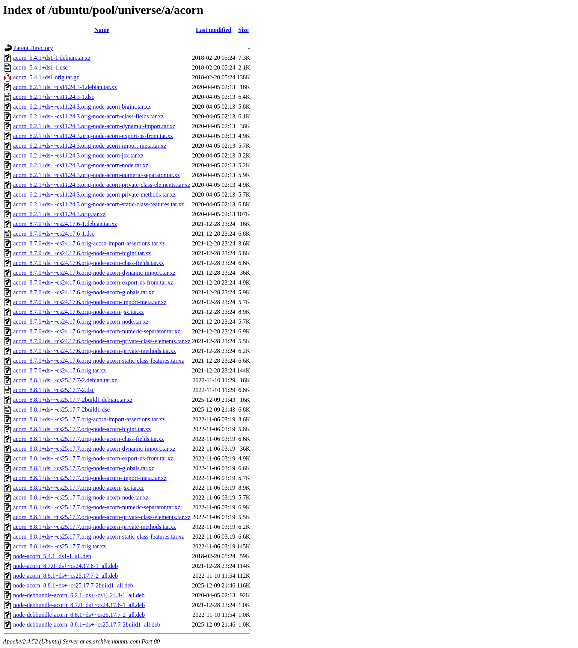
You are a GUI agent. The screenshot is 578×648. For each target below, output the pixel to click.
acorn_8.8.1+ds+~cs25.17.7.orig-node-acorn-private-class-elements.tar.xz (101, 517)
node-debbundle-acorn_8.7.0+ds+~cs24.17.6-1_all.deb (79, 605)
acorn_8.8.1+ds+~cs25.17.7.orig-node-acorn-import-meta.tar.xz (89, 478)
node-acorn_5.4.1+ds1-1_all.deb (52, 556)
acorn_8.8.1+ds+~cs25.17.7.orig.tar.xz (59, 546)
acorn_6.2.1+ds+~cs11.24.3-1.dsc (53, 97)
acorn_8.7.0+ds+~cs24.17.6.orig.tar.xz (59, 370)
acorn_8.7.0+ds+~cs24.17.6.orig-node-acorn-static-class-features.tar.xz (98, 360)
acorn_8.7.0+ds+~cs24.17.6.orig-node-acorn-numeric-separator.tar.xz (96, 331)
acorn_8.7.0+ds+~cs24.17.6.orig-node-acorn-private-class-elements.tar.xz (101, 341)
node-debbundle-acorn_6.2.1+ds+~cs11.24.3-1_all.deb (79, 595)
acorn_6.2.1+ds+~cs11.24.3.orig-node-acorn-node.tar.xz (80, 165)
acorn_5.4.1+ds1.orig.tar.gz (46, 77)
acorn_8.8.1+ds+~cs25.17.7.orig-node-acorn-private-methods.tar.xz (94, 527)
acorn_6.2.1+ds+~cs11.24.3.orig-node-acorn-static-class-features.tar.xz (98, 204)
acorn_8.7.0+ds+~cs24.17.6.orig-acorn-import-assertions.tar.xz (89, 243)
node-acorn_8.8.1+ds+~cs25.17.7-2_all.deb (65, 575)
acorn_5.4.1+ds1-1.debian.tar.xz (52, 58)
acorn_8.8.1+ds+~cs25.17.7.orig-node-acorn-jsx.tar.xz (78, 487)
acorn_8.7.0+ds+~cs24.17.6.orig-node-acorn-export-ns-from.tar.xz (93, 282)
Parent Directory (33, 48)
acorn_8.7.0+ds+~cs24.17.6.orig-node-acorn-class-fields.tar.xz (88, 263)
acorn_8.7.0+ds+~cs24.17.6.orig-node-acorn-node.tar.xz (80, 321)
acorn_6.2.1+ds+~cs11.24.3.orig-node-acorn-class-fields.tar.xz (88, 116)
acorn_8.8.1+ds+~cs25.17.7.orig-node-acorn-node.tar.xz (80, 497)
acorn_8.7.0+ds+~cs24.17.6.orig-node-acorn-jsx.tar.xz (78, 312)
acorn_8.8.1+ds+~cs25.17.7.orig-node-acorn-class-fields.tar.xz (88, 439)
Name (101, 30)
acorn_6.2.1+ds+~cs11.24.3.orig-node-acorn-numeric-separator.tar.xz (96, 175)
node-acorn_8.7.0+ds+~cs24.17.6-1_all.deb (65, 566)
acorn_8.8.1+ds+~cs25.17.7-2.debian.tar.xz (65, 380)
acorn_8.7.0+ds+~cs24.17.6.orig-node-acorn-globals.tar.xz (83, 292)
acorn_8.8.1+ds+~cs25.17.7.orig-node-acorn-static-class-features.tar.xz (98, 536)
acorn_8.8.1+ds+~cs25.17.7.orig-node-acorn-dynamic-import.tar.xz (94, 448)
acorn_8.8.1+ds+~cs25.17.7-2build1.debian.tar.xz (73, 400)
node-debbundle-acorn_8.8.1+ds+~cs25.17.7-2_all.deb (79, 615)
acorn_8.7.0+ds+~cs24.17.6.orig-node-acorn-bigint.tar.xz (82, 253)
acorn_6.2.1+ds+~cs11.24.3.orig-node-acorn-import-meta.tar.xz (89, 145)
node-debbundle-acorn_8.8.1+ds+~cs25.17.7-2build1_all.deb (86, 624)
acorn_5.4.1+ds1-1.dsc (40, 67)
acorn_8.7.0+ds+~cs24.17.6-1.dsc (53, 233)
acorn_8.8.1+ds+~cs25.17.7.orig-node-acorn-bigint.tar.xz (82, 429)
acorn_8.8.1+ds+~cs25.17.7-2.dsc (53, 390)
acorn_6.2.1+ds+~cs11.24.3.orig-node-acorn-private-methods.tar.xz (94, 194)
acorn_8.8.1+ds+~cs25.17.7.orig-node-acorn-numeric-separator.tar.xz (96, 507)
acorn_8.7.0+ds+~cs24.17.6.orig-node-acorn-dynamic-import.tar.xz (94, 272)
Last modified (214, 30)
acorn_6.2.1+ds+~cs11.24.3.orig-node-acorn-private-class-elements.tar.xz (101, 185)
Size (243, 30)
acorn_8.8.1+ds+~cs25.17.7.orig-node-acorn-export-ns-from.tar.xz (93, 458)
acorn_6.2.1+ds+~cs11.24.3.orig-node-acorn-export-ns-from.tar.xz (93, 136)
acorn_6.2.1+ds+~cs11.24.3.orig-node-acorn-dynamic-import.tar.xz (94, 126)
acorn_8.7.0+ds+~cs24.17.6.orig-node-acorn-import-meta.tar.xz (89, 302)
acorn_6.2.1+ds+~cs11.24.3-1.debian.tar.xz (65, 87)
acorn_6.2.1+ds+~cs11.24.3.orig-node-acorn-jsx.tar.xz (78, 155)
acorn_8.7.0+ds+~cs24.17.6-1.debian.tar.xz (65, 224)
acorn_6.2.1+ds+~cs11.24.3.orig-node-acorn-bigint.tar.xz (82, 106)
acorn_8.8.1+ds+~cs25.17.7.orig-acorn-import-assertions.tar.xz (89, 419)
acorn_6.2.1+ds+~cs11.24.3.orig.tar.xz (59, 214)
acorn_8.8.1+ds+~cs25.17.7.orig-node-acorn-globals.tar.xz (83, 468)
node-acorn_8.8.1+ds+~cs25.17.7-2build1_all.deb (73, 585)
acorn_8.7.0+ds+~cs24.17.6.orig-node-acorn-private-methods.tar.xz (94, 351)
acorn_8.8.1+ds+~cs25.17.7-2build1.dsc (61, 409)
